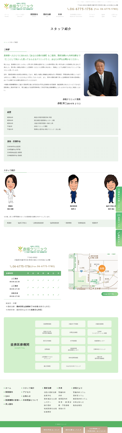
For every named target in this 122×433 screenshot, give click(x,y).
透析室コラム (78, 401)
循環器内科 (63, 404)
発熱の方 (62, 414)
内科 (60, 401)
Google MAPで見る (105, 294)
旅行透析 (47, 411)
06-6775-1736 (20, 266)
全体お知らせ (78, 408)
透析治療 (47, 15)
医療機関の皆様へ (76, 15)
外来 (60, 15)
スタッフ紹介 (20, 15)
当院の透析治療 (50, 398)
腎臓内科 (62, 398)
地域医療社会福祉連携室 (50, 416)
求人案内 (9, 410)
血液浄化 (47, 401)
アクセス (92, 15)
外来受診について (30, 406)
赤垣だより (78, 394)
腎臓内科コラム (79, 398)
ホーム (6, 15)
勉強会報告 (77, 411)
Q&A (103, 15)
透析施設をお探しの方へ (50, 406)
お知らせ (114, 15)
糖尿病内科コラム (80, 404)
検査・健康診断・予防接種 (65, 409)
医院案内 (34, 15)
